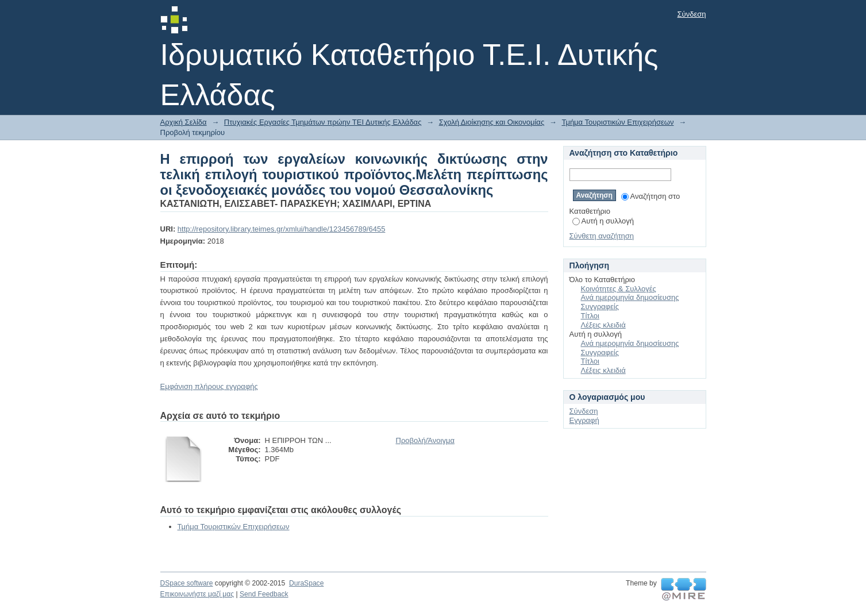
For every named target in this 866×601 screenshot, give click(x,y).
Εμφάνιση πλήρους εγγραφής (209, 386)
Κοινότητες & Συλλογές (618, 288)
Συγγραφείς (600, 306)
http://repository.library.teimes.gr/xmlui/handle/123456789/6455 (282, 229)
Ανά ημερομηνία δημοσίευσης (630, 297)
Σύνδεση (692, 14)
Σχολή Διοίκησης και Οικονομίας (492, 122)
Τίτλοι (590, 315)
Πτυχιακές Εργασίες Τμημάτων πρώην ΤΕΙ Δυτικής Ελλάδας (323, 122)
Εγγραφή (584, 420)
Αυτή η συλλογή (603, 221)
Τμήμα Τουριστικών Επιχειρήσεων (617, 122)
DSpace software (186, 583)
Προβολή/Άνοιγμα (425, 440)
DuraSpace (306, 583)
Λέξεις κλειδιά (603, 325)
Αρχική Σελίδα (183, 122)
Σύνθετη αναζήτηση (601, 236)
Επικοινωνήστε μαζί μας (197, 594)
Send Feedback (264, 594)
